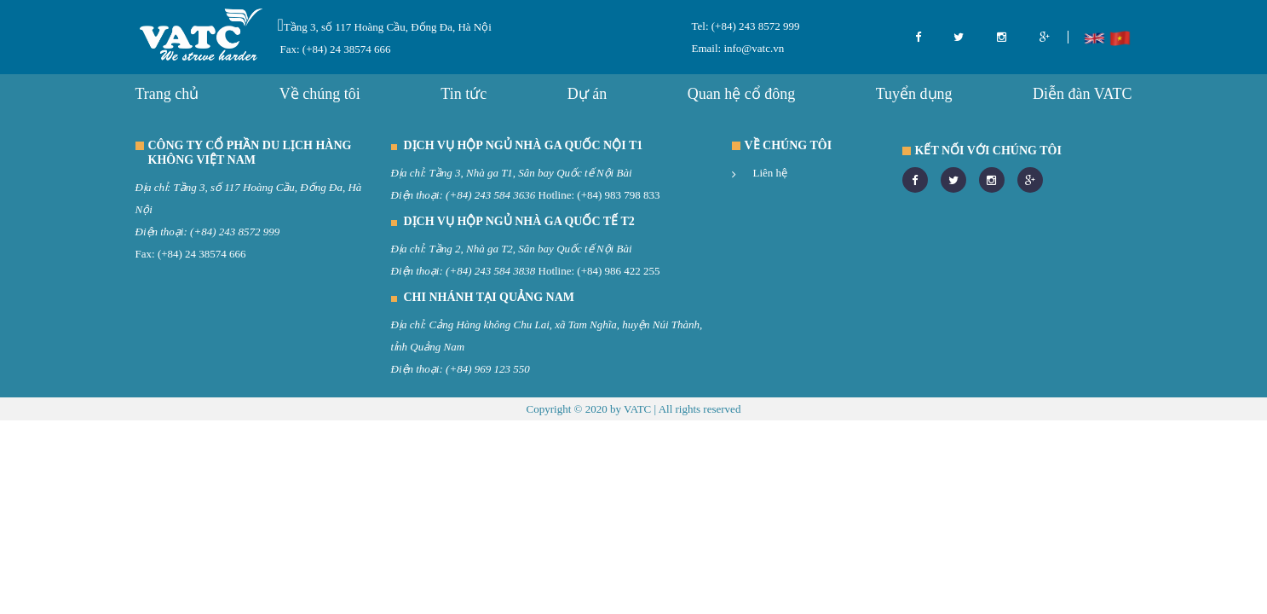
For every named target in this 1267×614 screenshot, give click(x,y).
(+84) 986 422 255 (618, 270)
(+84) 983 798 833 (618, 194)
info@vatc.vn (752, 48)
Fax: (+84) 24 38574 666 (335, 49)
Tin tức (464, 93)
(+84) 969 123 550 (488, 368)
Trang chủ (167, 93)
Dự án (587, 93)
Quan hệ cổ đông (741, 93)
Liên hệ (770, 172)
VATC (637, 409)
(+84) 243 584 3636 (490, 194)
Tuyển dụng (914, 93)
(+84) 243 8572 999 (754, 26)
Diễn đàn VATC (1082, 93)
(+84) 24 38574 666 (202, 253)
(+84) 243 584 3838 (490, 270)
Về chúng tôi (319, 93)
